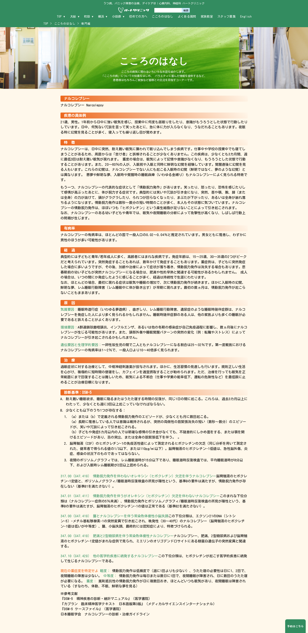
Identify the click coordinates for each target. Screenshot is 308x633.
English (246, 16)
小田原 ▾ (118, 16)
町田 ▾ (88, 16)
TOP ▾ (61, 16)
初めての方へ (138, 16)
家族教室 (207, 16)
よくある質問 (187, 16)
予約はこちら (295, 626)
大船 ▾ (74, 16)
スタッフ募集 (226, 16)
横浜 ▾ (102, 16)
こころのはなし (162, 16)
